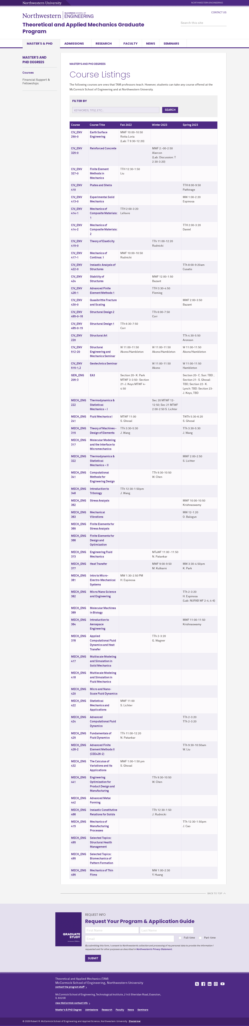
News (150, 43)
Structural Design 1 (102, 323)
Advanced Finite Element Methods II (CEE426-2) (102, 749)
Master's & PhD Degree (68, 1010)
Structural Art (98, 335)
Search (170, 110)
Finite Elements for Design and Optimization (102, 540)
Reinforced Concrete (103, 148)
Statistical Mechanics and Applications (99, 705)
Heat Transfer (98, 564)
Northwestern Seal (38, 987)
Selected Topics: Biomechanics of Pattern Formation (101, 858)
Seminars (173, 43)
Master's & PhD (41, 43)
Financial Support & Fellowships (36, 81)
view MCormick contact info (71, 1003)
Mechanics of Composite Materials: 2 (103, 229)
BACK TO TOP (215, 893)
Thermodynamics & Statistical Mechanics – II (102, 461)
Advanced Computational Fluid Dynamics (103, 721)
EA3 (92, 375)
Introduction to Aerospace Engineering (99, 624)
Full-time (187, 937)
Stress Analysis (99, 500)
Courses (28, 72)
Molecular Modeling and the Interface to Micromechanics (103, 444)
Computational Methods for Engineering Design (102, 477)
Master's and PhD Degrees (34, 59)
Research (105, 43)
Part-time (207, 937)
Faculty (130, 43)
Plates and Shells (101, 185)
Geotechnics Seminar (103, 363)
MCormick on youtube (222, 984)
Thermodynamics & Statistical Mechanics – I (102, 405)
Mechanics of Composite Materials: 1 (103, 213)
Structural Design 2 (102, 312)
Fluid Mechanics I (101, 416)
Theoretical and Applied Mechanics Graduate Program (83, 28)
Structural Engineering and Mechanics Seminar (102, 352)
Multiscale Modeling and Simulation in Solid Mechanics (103, 661)
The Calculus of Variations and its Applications (101, 766)
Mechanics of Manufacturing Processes (99, 826)
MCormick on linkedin (209, 984)
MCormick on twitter (196, 984)
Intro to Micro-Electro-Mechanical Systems (103, 580)
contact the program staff (69, 987)
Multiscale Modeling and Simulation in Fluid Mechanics (103, 677)
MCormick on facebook (202, 984)
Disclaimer (135, 1021)
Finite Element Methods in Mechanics (99, 173)
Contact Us (219, 12)
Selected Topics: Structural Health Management (101, 842)
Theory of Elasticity (102, 241)
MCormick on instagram (216, 984)
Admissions (75, 43)
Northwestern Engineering (207, 3)
